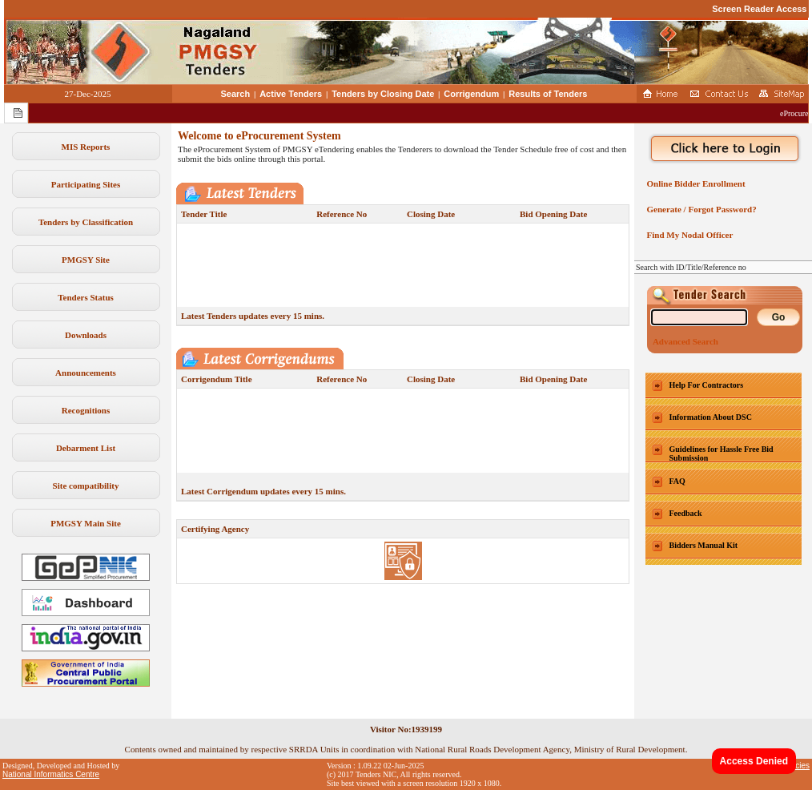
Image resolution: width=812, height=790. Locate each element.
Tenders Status (86, 297)
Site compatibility (86, 485)
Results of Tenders (548, 94)
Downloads (86, 335)
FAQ (677, 481)
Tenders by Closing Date (383, 94)
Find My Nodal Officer (687, 235)
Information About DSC (710, 417)
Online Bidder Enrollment (694, 183)
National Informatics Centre (50, 774)
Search (236, 94)
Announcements (85, 372)
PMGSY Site (86, 259)
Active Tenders (290, 94)
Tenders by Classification (85, 222)
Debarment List (85, 448)
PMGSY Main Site (85, 523)
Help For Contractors (706, 385)
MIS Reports (86, 146)
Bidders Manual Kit (703, 545)
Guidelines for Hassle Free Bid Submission (721, 453)
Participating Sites (85, 184)
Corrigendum (471, 94)
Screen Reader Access (759, 9)
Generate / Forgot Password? (699, 209)
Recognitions (86, 410)
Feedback (685, 513)
